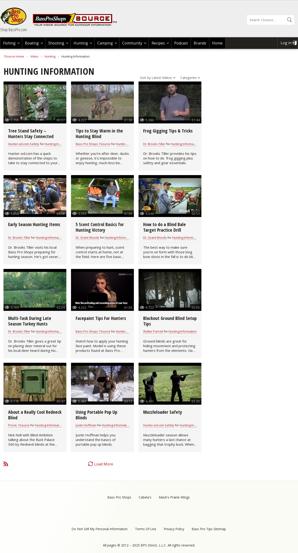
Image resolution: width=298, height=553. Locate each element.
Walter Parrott (153, 331)
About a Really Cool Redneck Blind (34, 415)
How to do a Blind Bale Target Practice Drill (164, 227)
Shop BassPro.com (13, 30)
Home (217, 43)
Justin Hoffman (86, 425)
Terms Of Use (145, 529)
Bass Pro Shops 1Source (93, 144)
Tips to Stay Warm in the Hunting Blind (99, 133)
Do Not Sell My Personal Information (99, 529)
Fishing (9, 43)
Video (34, 56)
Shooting (56, 43)
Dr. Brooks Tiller (154, 144)
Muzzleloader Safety (162, 412)
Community (132, 43)
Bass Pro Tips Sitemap (209, 529)
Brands (200, 43)
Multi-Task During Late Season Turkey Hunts (29, 321)
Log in (286, 42)
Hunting (81, 43)
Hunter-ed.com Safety (23, 144)
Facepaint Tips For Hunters (101, 318)
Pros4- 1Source (19, 425)
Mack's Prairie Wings (174, 497)
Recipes (158, 43)
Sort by (145, 77)
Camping (105, 43)
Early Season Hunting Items (34, 224)
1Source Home (13, 56)
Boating (32, 43)
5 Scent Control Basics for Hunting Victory (100, 227)
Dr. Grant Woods (87, 237)
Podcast (181, 43)
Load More (103, 464)
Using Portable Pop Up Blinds (96, 415)
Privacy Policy (174, 529)
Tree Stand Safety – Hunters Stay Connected (31, 133)
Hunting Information (59, 144)
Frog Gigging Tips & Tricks (168, 131)
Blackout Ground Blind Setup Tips (170, 321)
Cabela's (145, 497)
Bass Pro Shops (119, 497)
